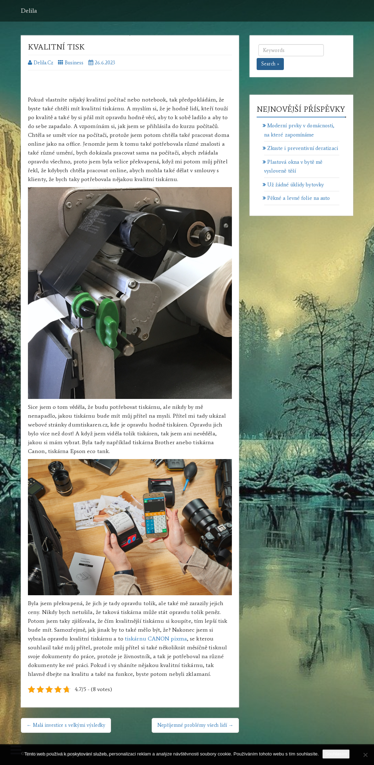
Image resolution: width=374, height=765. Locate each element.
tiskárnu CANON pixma (156, 638)
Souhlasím (336, 754)
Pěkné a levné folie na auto (298, 198)
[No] (365, 754)
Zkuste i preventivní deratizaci (302, 148)
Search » (270, 64)
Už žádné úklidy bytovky (295, 184)
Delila (29, 11)
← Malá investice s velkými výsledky (66, 725)
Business (74, 63)
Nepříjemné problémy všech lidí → (195, 725)
